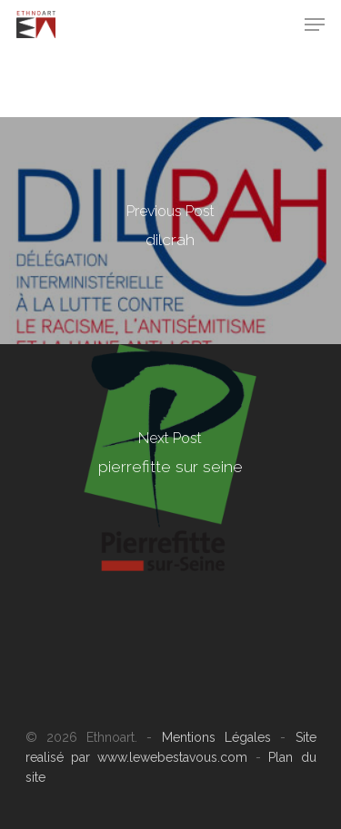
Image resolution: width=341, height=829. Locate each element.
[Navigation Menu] (315, 24)
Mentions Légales (216, 737)
